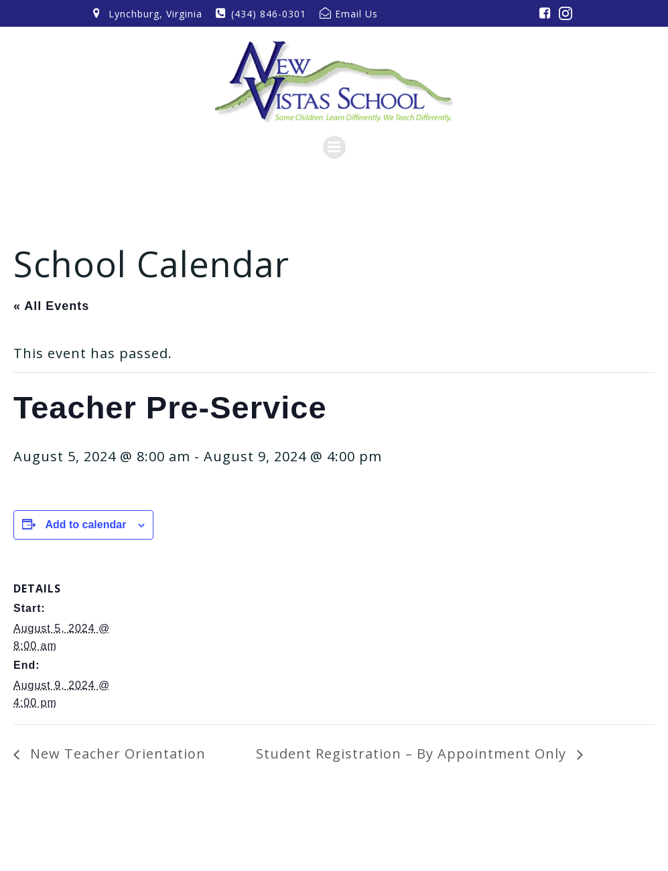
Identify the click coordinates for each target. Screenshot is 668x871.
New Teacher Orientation (116, 753)
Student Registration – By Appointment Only (413, 753)
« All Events (51, 306)
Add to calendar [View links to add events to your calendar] (85, 524)
